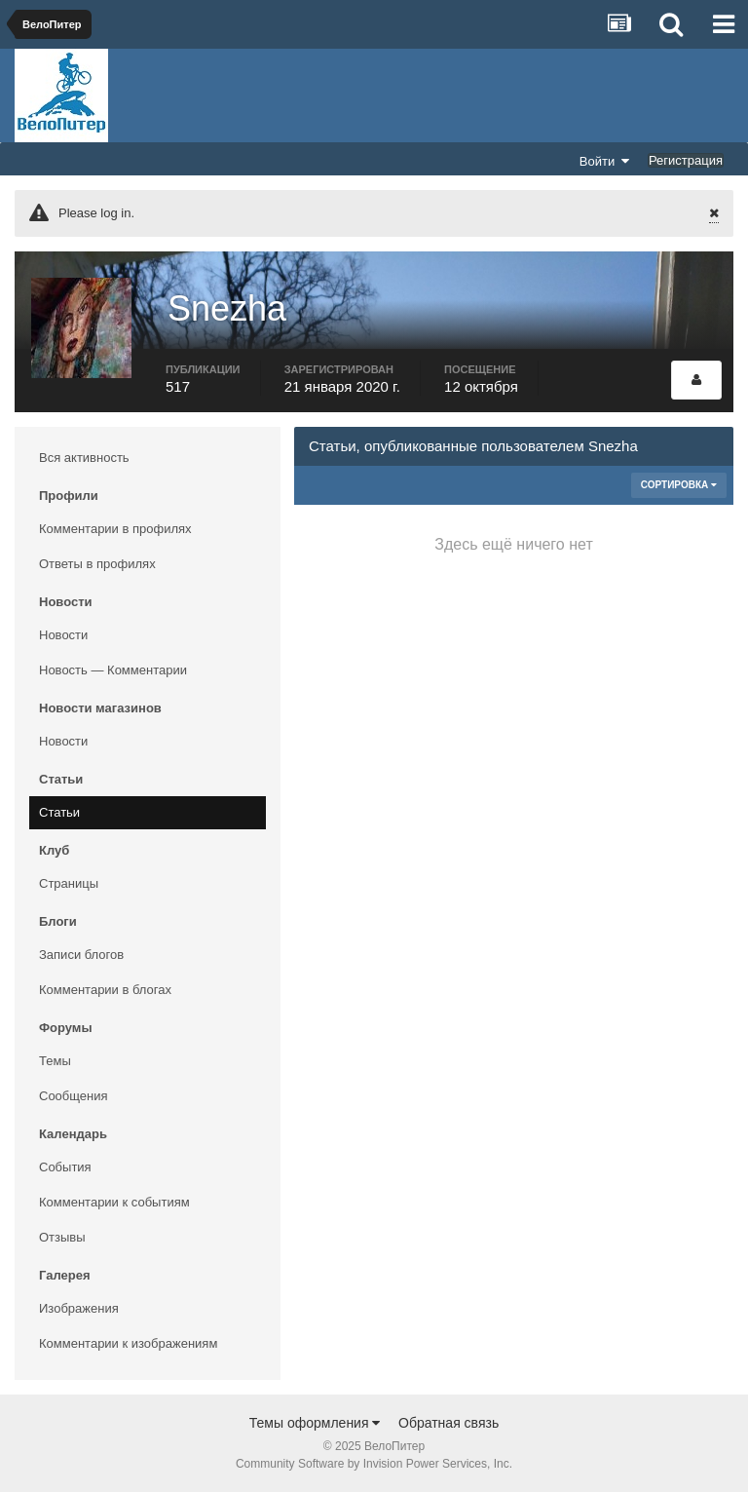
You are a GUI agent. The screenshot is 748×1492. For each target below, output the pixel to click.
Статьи (59, 812)
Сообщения (73, 1096)
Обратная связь (448, 1423)
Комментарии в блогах (105, 989)
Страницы (68, 883)
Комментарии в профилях (115, 528)
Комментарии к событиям (114, 1202)
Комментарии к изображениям (128, 1343)
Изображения (79, 1308)
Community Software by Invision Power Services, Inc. (374, 1464)
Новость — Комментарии (113, 670)
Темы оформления (315, 1423)
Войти (605, 161)
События (65, 1167)
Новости (63, 635)
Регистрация (686, 160)
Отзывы (62, 1237)
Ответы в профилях (97, 563)
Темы (55, 1060)
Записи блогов (81, 954)
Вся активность (84, 457)
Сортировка (679, 484)
